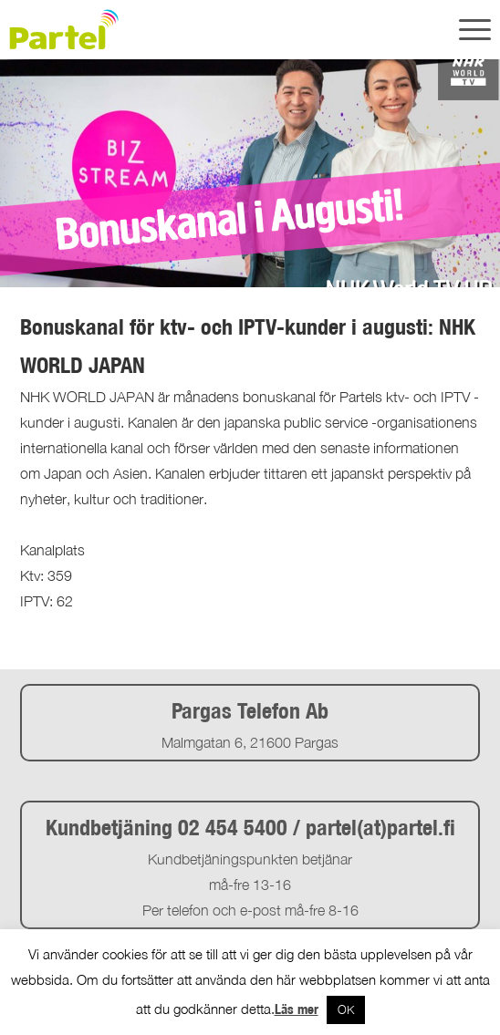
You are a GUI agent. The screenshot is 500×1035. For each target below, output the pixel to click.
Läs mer (296, 1009)
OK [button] (346, 1009)
